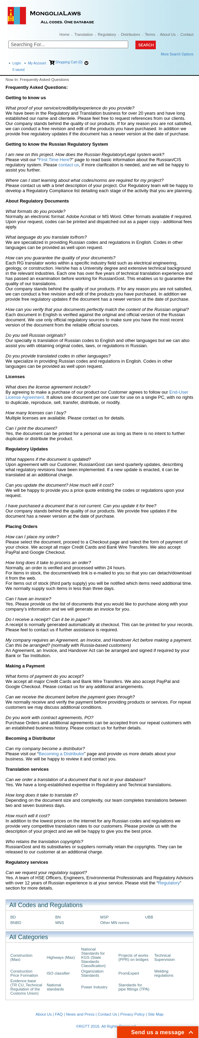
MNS (59, 923)
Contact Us (107, 1014)
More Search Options (177, 54)
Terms (150, 34)
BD (13, 917)
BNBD (15, 923)
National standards (55, 987)
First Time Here (54, 159)
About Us (168, 34)
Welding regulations (163, 973)
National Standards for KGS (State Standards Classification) (93, 957)
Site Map (155, 1014)
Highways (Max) (61, 957)
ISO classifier (58, 973)
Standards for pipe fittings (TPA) (134, 987)
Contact (186, 34)
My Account (37, 63)
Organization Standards (92, 973)
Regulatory (107, 34)
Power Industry (94, 987)
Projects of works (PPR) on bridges (134, 957)
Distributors (130, 34)
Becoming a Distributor (61, 753)
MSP (104, 917)
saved (18, 70)
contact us (68, 164)
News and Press (80, 1014)
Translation (83, 34)
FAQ (59, 1014)
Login (16, 63)
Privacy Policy (132, 1014)
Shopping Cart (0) (69, 62)
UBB (149, 917)
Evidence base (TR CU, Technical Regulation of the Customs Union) (26, 987)
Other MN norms (114, 923)
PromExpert (129, 973)
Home (64, 34)
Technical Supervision (164, 957)
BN (58, 917)
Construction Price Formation (24, 973)
